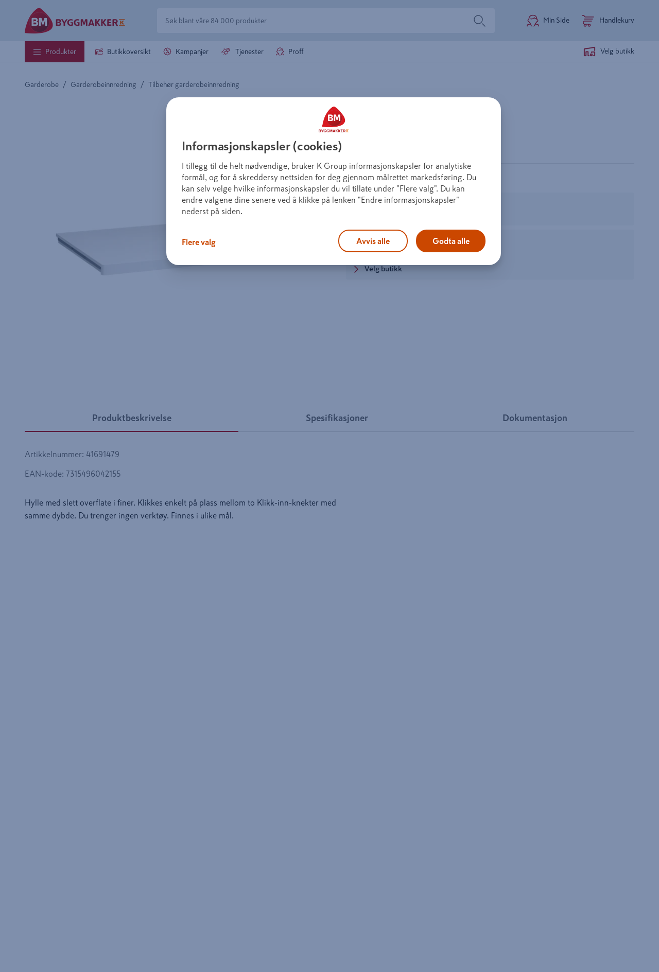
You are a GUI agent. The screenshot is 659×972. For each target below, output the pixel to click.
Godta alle (451, 241)
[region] (333, 181)
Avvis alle (373, 241)
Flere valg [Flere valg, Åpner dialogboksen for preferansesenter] (199, 242)
